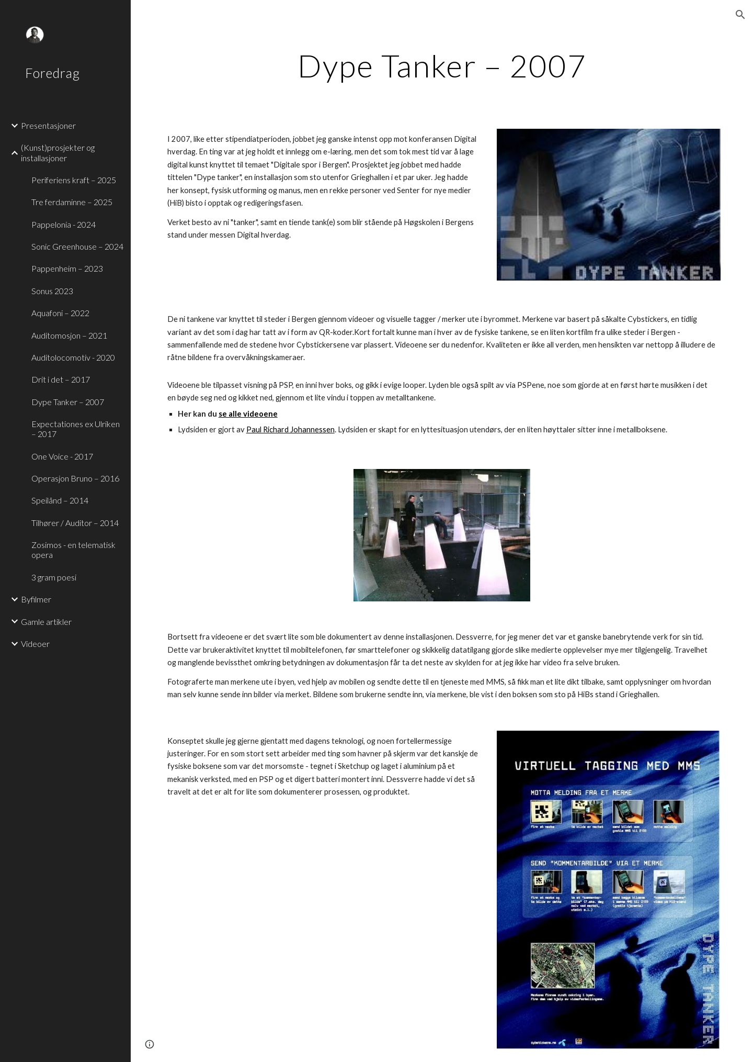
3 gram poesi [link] (53, 577)
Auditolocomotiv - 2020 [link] (73, 357)
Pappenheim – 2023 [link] (67, 268)
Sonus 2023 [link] (52, 291)
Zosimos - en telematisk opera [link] (73, 550)
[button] (740, 14)
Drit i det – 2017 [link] (60, 379)
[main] (442, 65)
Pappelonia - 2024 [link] (63, 224)
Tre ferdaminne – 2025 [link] (71, 202)
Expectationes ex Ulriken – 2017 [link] (75, 429)
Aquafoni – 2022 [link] (60, 313)
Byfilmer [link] (36, 599)
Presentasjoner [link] (48, 125)
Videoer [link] (35, 644)
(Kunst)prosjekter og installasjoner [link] (58, 152)
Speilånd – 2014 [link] (59, 500)
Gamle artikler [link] (46, 622)
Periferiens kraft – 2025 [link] (73, 180)
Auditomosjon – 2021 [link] (69, 335)
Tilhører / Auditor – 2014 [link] (75, 523)
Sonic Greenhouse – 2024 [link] (77, 246)
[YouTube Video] (251, 535)
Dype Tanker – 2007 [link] (67, 402)
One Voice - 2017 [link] (62, 456)
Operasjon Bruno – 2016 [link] (75, 478)
